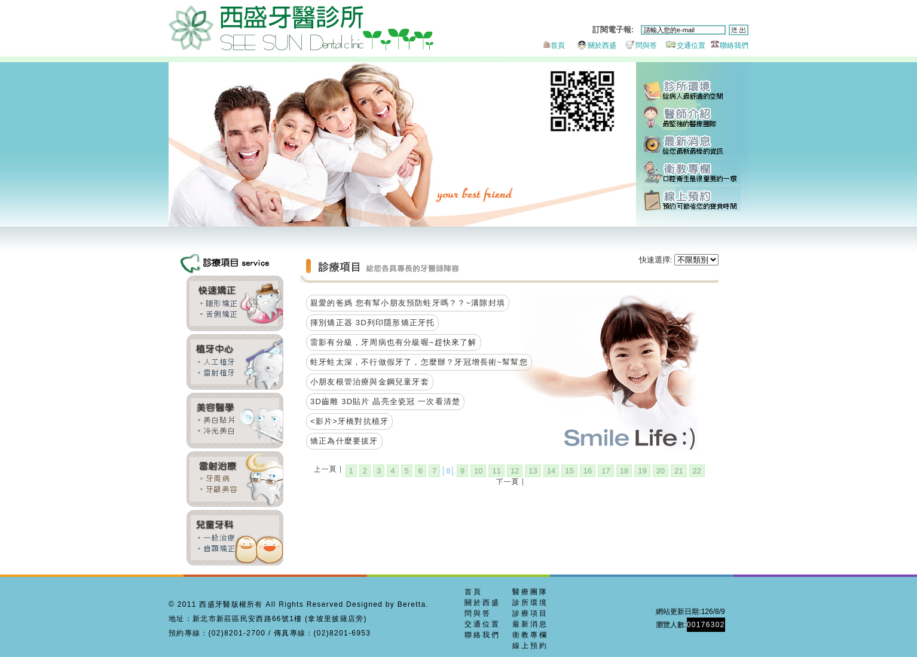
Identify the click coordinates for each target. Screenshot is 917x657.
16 (587, 470)
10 (478, 470)
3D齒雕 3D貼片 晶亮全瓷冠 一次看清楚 (385, 401)
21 (678, 470)
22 (697, 470)
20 (660, 470)
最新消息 (692, 145)
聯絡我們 (727, 45)
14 (551, 470)
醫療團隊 (530, 592)
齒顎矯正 (235, 303)
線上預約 (692, 199)
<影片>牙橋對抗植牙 (349, 421)
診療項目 (530, 613)
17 (605, 470)
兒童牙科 (235, 538)
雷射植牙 (235, 362)
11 (496, 470)
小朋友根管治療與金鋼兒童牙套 (369, 381)
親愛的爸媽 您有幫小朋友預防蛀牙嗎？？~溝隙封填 (407, 302)
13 (532, 470)
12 (515, 470)
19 (642, 470)
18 (624, 470)
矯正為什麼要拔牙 (344, 440)
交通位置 (682, 45)
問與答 (637, 45)
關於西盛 (591, 45)
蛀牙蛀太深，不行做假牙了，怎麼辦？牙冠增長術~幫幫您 (419, 361)
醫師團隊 (692, 118)
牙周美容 (235, 479)
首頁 (553, 45)
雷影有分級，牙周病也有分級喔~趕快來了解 (393, 342)
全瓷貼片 (235, 420)
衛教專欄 (692, 172)
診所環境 (692, 91)
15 (569, 470)
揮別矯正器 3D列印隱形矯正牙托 (372, 322)
